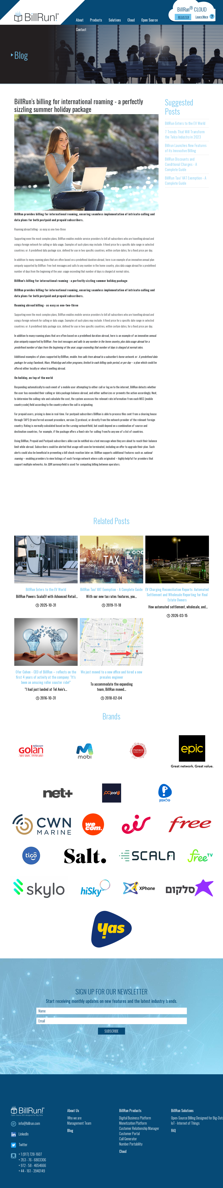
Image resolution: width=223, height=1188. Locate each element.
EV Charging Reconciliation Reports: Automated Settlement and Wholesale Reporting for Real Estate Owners (177, 594)
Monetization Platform (133, 1123)
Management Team (79, 1123)
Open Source (149, 20)
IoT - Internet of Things (185, 1123)
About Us (73, 1110)
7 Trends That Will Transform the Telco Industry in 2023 (185, 134)
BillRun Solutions (182, 1110)
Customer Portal (129, 1133)
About (79, 20)
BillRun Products (130, 1110)
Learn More (202, 16)
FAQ (173, 1130)
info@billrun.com (29, 1123)
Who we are (74, 1118)
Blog (70, 1130)
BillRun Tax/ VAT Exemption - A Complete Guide (186, 180)
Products (96, 20)
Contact (81, 29)
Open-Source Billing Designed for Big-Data (191, 1118)
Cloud (131, 20)
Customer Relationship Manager (139, 1128)
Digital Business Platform (135, 1118)
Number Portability (130, 1144)
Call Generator (128, 1138)
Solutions (115, 20)
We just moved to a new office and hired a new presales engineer (111, 674)
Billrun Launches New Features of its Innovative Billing (186, 148)
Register (183, 17)
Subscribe (111, 1031)
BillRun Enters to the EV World (185, 123)
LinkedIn (24, 1134)
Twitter (23, 1144)
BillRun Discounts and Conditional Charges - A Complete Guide (181, 164)
